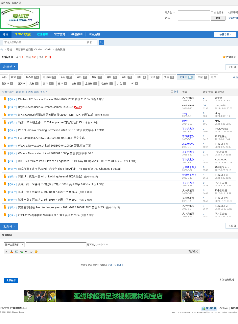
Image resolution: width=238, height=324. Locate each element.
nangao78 (220, 105)
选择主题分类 (12, 244)
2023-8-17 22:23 (223, 154)
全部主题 (7, 92)
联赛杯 (107, 83)
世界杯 (32, 77)
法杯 (76, 83)
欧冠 (66, 77)
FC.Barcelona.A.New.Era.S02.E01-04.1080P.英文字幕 (51, 137)
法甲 (154, 77)
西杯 (48, 83)
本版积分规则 (227, 279)
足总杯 (91, 83)
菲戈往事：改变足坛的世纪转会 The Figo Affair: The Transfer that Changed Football (69, 168)
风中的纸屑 (188, 97)
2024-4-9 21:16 (222, 116)
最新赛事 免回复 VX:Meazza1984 (33, 49)
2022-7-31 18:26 (223, 216)
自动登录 (217, 12)
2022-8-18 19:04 (223, 185)
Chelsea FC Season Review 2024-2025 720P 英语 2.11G (53, 99)
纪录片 (186, 77)
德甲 (141, 77)
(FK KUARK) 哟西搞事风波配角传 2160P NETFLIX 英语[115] (55, 114)
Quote (26, 251)
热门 (24, 92)
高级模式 (193, 251)
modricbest (188, 105)
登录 (109, 265)
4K (134, 83)
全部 (4, 77)
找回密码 (233, 12)
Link (21, 251)
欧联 (82, 77)
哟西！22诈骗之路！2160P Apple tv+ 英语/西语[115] (50, 122)
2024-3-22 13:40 (223, 124)
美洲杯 (7, 83)
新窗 (176, 91)
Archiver (224, 308)
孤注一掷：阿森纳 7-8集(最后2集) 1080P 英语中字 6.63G (53, 184)
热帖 (30, 92)
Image (16, 251)
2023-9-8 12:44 (222, 139)
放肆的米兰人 (189, 167)
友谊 (16, 77)
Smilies (36, 251)
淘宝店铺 (94, 34)
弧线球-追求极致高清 (1, 49)
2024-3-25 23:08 (223, 178)
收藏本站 (16, 2)
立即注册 (233, 18)
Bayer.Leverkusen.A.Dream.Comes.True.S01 (46, 107)
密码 (167, 18)
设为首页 (5, 2)
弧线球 (234, 308)
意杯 (34, 83)
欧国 (213, 77)
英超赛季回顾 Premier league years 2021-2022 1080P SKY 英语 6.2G (61, 207)
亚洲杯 (21, 83)
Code (31, 251)
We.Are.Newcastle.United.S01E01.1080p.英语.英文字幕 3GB (55, 153)
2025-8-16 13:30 (223, 100)
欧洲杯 (49, 77)
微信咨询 (77, 34)
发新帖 (8, 66)
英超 (97, 77)
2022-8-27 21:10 (223, 170)
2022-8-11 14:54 (223, 193)
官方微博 (59, 34)
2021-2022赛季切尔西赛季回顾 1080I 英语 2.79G (48, 215)
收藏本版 (231, 57)
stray (184, 113)
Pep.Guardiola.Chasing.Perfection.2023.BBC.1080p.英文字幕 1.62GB (61, 130)
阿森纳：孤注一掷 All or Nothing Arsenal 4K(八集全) (50, 176)
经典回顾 (60, 49)
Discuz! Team (18, 312)
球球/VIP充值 (22, 34)
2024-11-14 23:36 (223, 108)
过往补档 (42, 34)
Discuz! (17, 308)
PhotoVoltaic (221, 128)
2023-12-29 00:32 (223, 201)
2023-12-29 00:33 (223, 209)
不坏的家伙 (188, 128)
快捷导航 (224, 34)
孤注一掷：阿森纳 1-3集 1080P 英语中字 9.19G (47, 199)
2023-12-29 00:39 (223, 162)
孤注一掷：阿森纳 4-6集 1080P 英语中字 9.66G (47, 191)
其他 (169, 77)
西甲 (127, 77)
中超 (202, 77)
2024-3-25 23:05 (223, 147)
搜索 (89, 42)
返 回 (233, 67)
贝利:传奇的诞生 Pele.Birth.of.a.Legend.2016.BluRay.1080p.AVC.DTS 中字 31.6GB (69, 161)
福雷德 (218, 97)
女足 (121, 83)
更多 (42, 92)
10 (204, 105)
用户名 (168, 12)
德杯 (62, 83)
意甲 (112, 77)
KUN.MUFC (221, 144)
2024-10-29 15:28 (223, 131)
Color (11, 251)
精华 (36, 92)
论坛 (9, 49)
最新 (18, 92)
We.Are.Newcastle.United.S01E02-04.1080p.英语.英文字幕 (54, 145)
